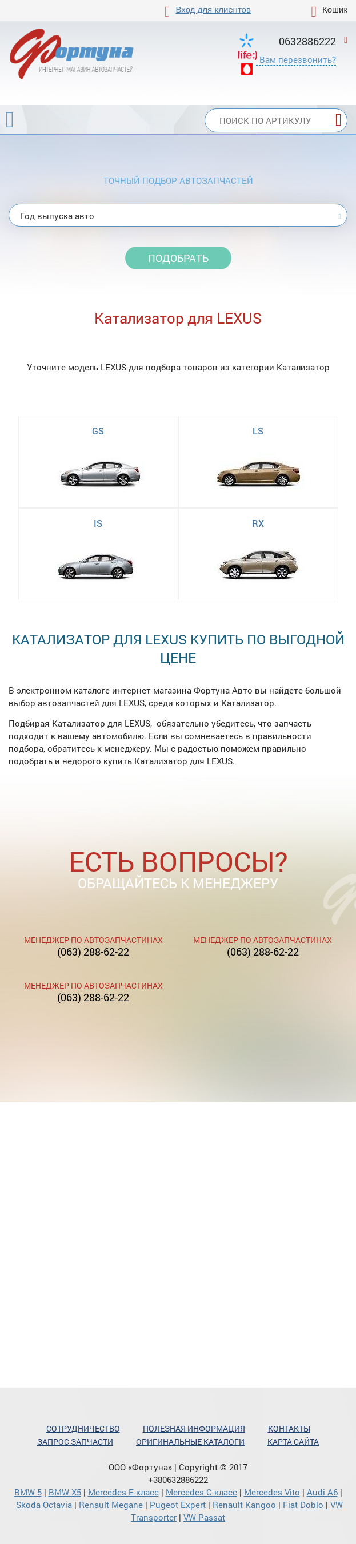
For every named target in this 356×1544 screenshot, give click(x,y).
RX (258, 523)
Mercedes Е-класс (123, 1492)
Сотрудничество (83, 1428)
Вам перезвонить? (297, 59)
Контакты (289, 1428)
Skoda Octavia (44, 1504)
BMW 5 (28, 1492)
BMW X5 (65, 1492)
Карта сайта (293, 1441)
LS (258, 431)
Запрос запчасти (75, 1441)
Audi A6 (322, 1492)
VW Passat (204, 1517)
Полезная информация (194, 1428)
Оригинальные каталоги (190, 1441)
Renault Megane (111, 1504)
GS (98, 431)
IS (98, 523)
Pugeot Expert (178, 1504)
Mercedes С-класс (201, 1492)
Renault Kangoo (244, 1504)
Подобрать (178, 258)
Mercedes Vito (272, 1492)
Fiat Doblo (303, 1504)
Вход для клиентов (213, 9)
